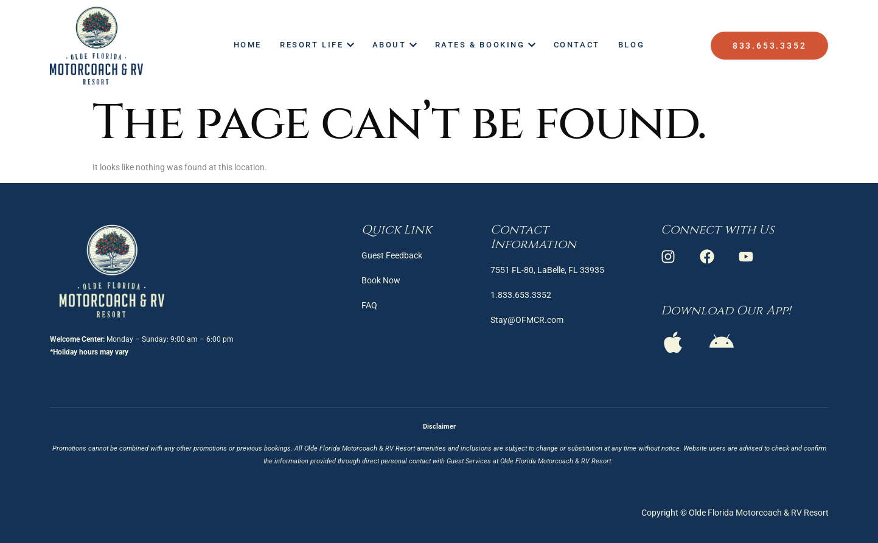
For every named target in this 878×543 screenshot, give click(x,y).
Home (248, 44)
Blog (631, 44)
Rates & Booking (485, 44)
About (394, 44)
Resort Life (317, 44)
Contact (577, 44)
